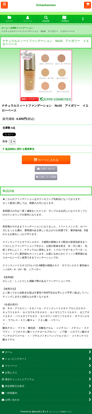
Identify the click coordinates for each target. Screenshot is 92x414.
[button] (4, 5)
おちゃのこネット (40, 411)
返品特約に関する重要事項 (18, 149)
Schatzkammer (46, 5)
